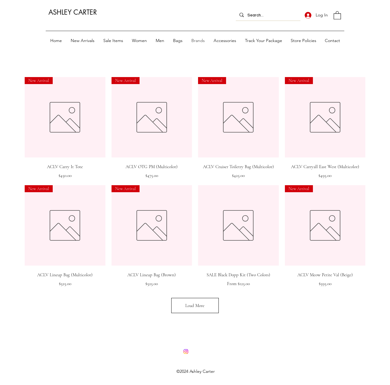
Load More (194, 305)
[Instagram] (186, 351)
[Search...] (267, 14)
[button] (337, 15)
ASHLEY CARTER (72, 12)
